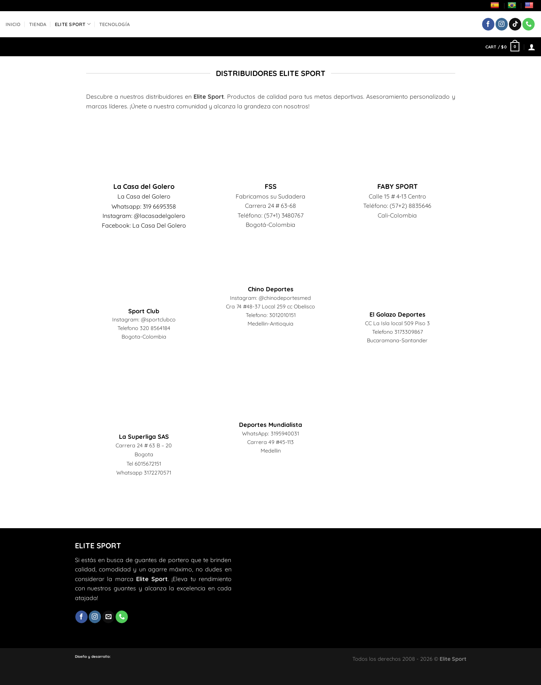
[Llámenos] (528, 24)
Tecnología (114, 24)
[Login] (531, 47)
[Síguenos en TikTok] (515, 24)
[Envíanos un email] (108, 617)
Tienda (38, 24)
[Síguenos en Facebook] (488, 24)
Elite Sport (73, 24)
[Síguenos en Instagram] (502, 24)
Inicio (13, 24)
